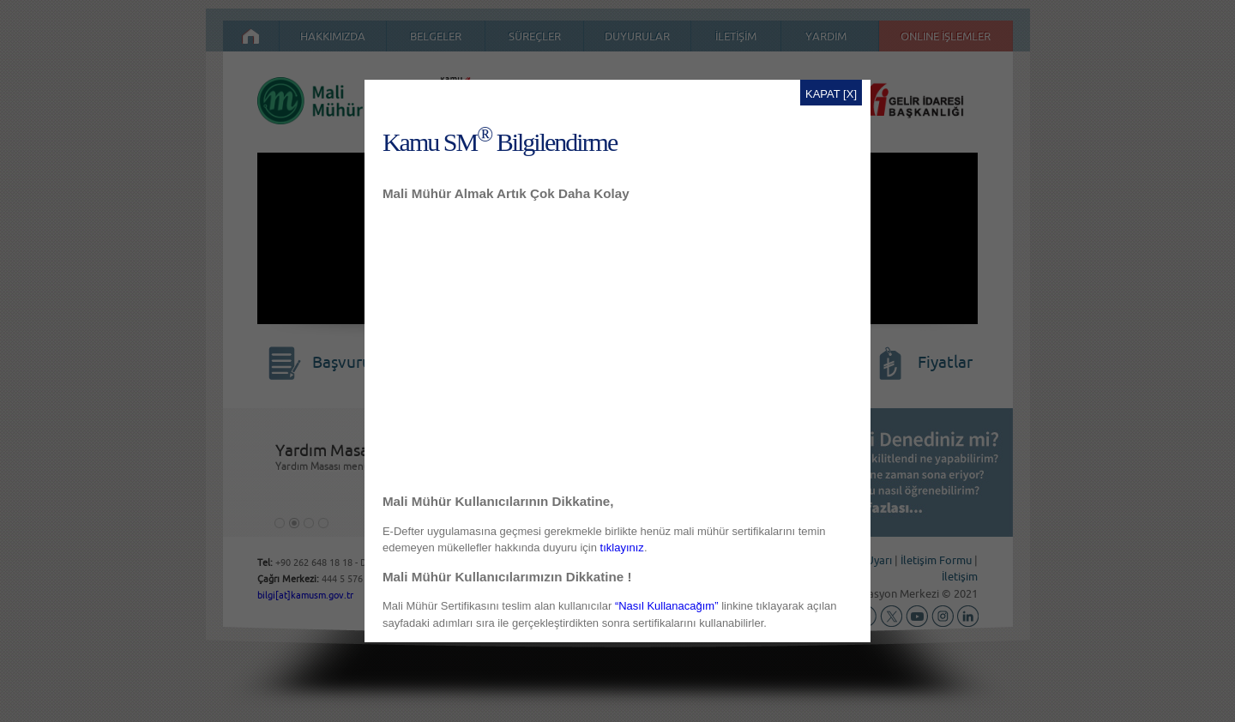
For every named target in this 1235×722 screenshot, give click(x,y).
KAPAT (822, 93)
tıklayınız (622, 547)
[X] (850, 93)
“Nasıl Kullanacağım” (667, 605)
